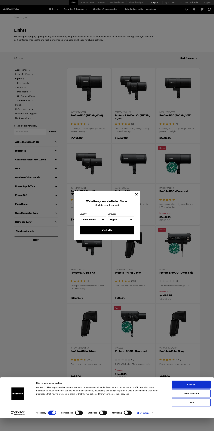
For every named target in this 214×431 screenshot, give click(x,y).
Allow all (191, 397)
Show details (143, 425)
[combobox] (93, 220)
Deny (191, 415)
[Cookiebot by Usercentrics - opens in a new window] (18, 426)
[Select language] (155, 2)
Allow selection (191, 406)
